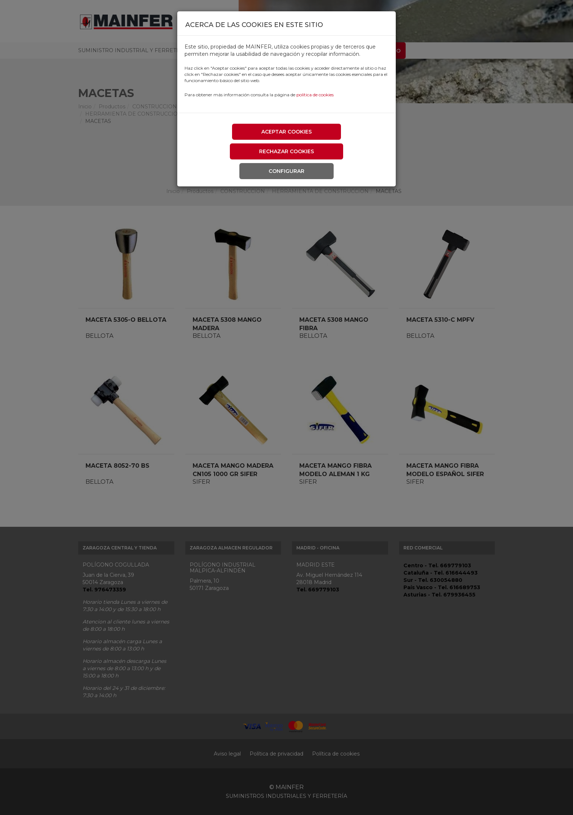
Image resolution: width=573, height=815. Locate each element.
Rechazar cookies (286, 151)
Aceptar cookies (286, 131)
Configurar (286, 171)
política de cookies (315, 94)
